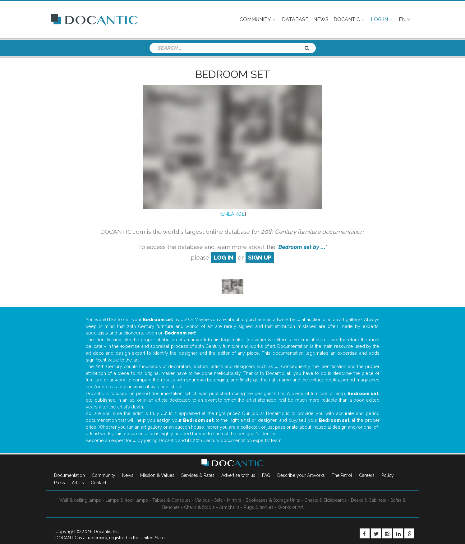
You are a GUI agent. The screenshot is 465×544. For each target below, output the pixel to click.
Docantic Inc (106, 531)
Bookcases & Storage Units (273, 500)
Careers (367, 475)
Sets (218, 500)
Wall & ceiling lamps (80, 500)
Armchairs (229, 507)
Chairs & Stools (199, 507)
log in (223, 257)
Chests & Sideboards (325, 500)
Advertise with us (238, 475)
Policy (387, 475)
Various (202, 500)
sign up (260, 257)
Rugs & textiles (259, 507)
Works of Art (290, 507)
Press (59, 482)
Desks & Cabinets (368, 500)
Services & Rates (197, 475)
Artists (78, 482)
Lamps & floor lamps (126, 500)
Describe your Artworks (301, 475)
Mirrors (234, 500)
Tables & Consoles (171, 500)
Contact (98, 482)
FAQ (266, 475)
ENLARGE (233, 214)
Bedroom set (232, 74)
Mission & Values (157, 475)
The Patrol (342, 475)
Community (103, 475)
